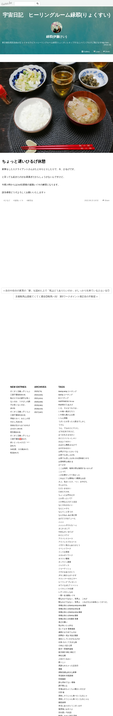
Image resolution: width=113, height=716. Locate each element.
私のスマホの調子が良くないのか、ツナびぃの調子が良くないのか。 (20, 401)
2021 (36, 398)
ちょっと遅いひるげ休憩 (23, 161)
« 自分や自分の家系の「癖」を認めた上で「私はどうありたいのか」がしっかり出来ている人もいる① (56, 290)
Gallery (86, 52)
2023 (36, 391)
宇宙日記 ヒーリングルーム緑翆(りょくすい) (56, 15)
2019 (36, 405)
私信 (12, 453)
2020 (36, 402)
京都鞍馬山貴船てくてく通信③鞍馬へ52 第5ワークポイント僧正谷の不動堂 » (56, 296)
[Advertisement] (27, 250)
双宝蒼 (13, 432)
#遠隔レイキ (18, 200)
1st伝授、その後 (17, 449)
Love (96, 52)
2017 (36, 412)
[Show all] (107, 45)
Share (106, 51)
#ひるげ (7, 200)
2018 (36, 409)
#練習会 (30, 200)
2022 (36, 395)
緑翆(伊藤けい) (56, 36)
